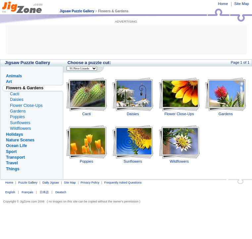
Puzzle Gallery (27, 182)
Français (27, 192)
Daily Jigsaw (50, 182)
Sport (11, 151)
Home (223, 4)
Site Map (241, 4)
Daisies (133, 97)
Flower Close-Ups (179, 97)
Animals (14, 76)
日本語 (44, 192)
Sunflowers (133, 144)
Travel (12, 163)
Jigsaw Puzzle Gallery (77, 11)
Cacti (86, 97)
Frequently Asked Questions (123, 182)
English (10, 192)
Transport (15, 157)
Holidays (14, 134)
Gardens (225, 97)
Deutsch (60, 192)
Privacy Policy (90, 182)
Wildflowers (179, 144)
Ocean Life (16, 145)
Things (13, 169)
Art (9, 81)
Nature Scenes (20, 140)
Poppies (86, 144)
